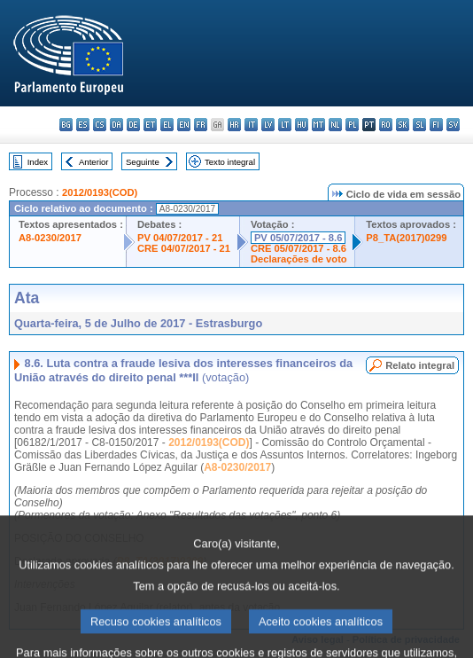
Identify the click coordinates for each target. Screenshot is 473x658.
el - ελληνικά (167, 124)
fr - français (200, 124)
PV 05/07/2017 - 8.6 (298, 237)
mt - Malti (318, 124)
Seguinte (142, 162)
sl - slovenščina (419, 124)
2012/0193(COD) (99, 192)
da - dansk (116, 124)
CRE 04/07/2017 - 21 (183, 248)
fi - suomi (436, 124)
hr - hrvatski (234, 124)
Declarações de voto (299, 259)
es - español (82, 124)
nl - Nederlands (335, 124)
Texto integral (230, 162)
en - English (183, 124)
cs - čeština (99, 124)
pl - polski (352, 124)
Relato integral (419, 365)
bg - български (66, 124)
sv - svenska (453, 124)
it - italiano (251, 124)
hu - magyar (301, 124)
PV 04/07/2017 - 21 (179, 237)
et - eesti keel (150, 124)
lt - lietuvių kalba (284, 124)
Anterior (94, 162)
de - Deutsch (133, 124)
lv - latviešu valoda (268, 124)
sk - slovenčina (402, 124)
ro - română (385, 124)
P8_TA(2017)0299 (406, 237)
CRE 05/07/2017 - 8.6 (298, 248)
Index (37, 162)
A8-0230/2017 (50, 237)
